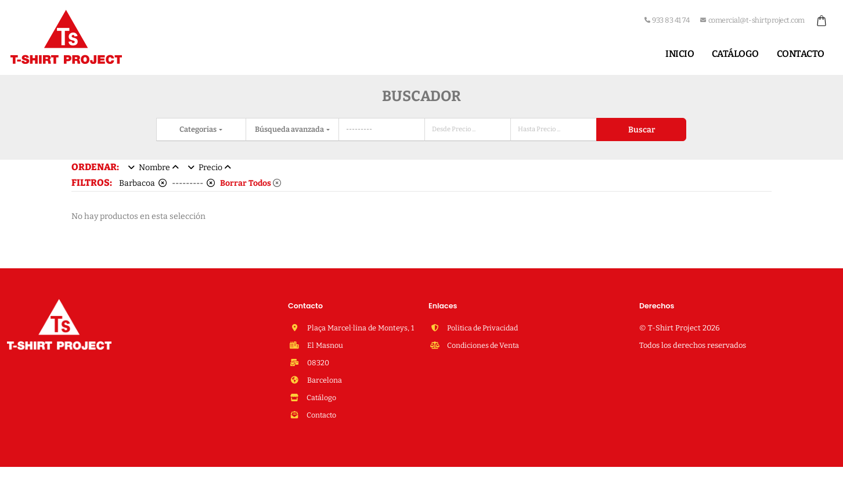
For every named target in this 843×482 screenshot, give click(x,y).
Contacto (800, 53)
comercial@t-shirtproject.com (752, 20)
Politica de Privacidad (484, 327)
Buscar (641, 130)
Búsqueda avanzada (290, 129)
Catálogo (735, 53)
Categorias (198, 129)
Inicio (679, 53)
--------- (193, 183)
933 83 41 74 (667, 20)
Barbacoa (143, 183)
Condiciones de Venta (483, 345)
